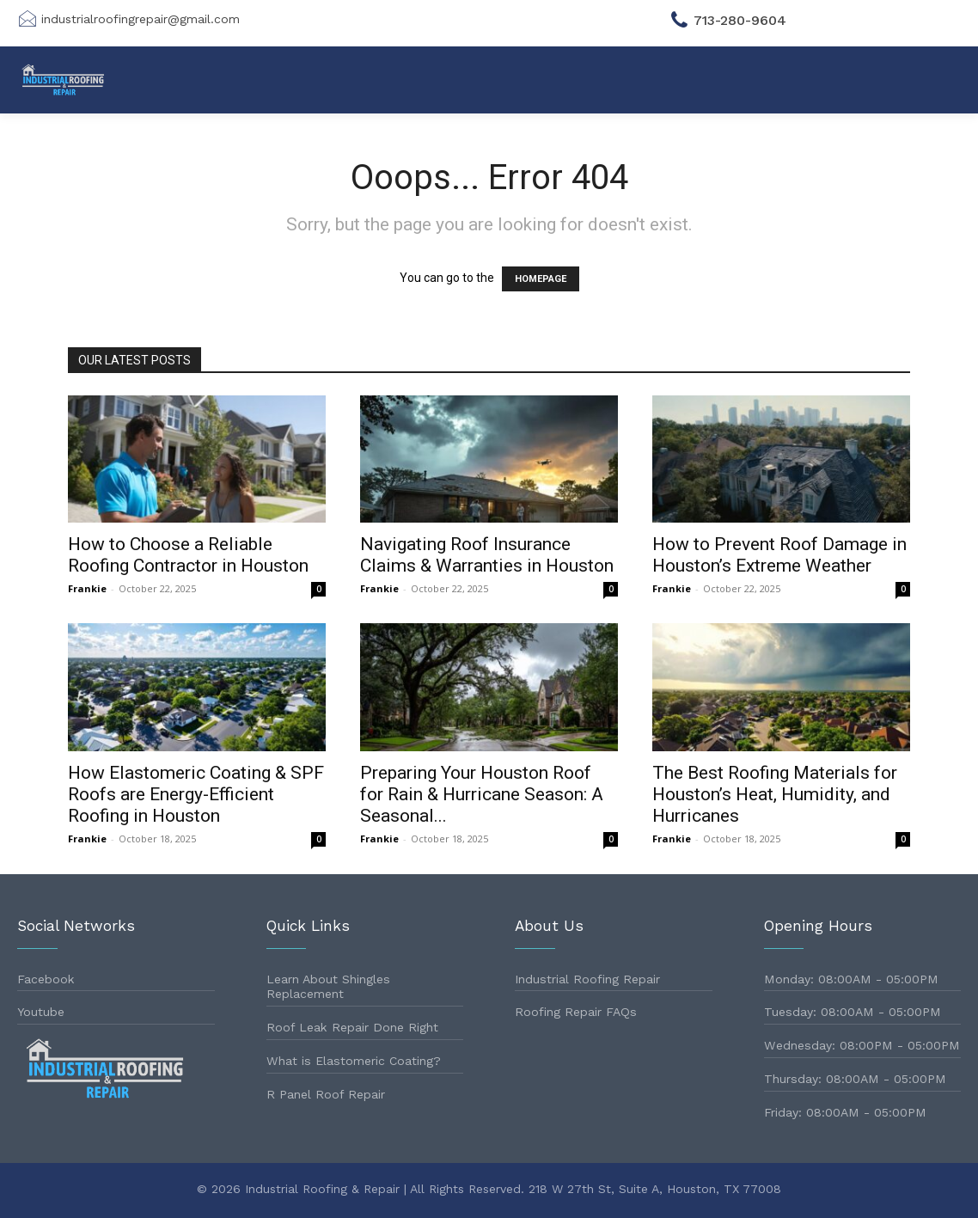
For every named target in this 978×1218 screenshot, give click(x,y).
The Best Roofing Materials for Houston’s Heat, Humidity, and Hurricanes (774, 794)
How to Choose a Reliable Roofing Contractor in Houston (188, 555)
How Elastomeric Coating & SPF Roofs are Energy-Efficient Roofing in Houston (196, 794)
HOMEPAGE (540, 279)
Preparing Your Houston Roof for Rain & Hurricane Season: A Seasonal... (481, 794)
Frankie (87, 588)
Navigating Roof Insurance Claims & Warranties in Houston (487, 555)
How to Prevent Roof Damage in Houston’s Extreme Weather (779, 555)
